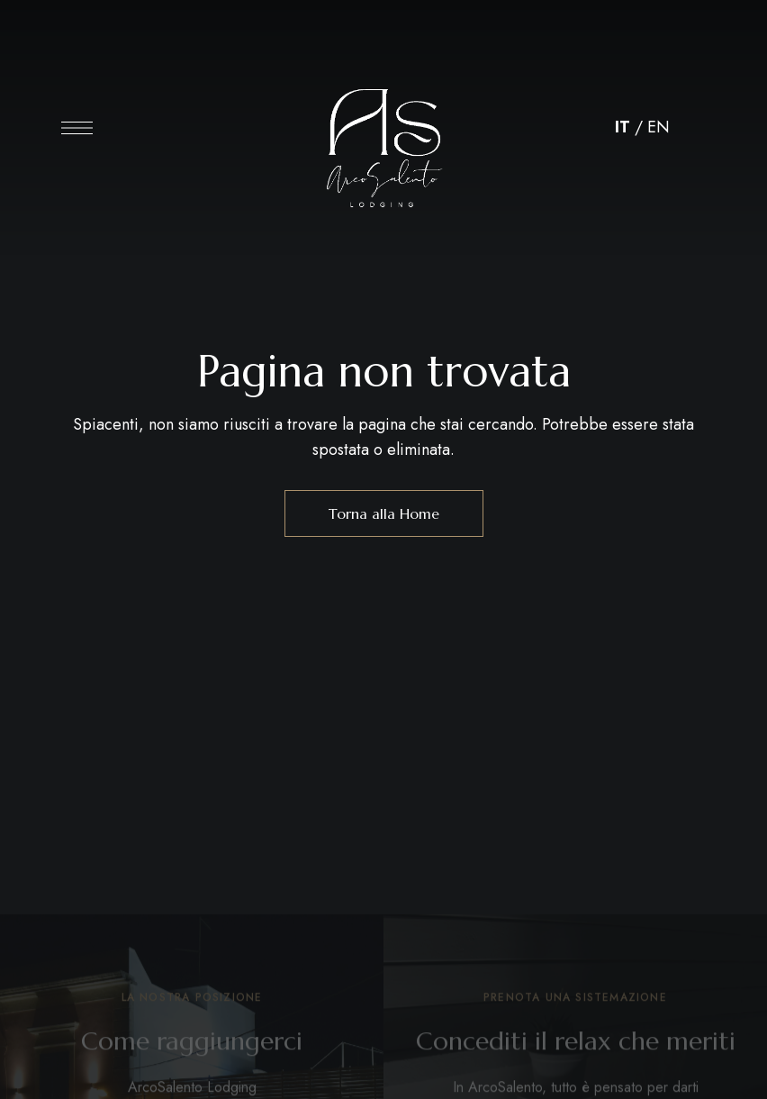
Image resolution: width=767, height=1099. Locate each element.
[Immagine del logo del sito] (383, 132)
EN (658, 127)
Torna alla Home (384, 513)
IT (622, 127)
